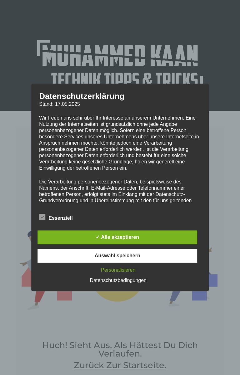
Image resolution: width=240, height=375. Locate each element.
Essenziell (55, 217)
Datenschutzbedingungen (118, 280)
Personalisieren (118, 270)
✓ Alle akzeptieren (117, 237)
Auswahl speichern (117, 256)
